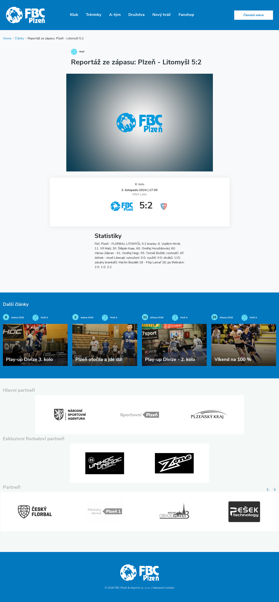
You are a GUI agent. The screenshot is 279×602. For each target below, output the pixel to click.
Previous (268, 489)
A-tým (115, 15)
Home (7, 38)
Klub (74, 15)
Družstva (136, 15)
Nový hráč (161, 15)
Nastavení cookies (163, 587)
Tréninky (93, 15)
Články (19, 38)
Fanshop (186, 15)
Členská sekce (253, 15)
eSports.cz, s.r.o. (140, 587)
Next (274, 489)
